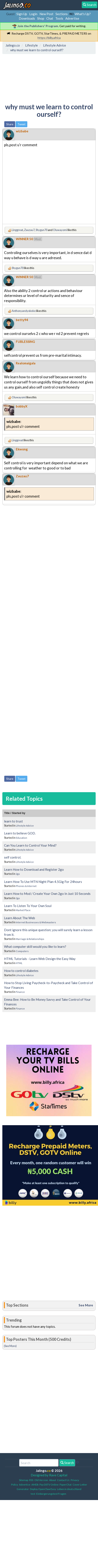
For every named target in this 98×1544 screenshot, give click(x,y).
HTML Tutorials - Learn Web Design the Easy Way (40, 959)
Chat (49, 18)
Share (9, 124)
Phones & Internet (26, 886)
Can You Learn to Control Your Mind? (30, 845)
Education (21, 837)
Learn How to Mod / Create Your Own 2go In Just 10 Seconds (47, 893)
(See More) (10, 1346)
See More (86, 1305)
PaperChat (66, 1484)
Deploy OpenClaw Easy (43, 1489)
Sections (62, 14)
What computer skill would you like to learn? (35, 946)
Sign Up (21, 14)
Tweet (21, 124)
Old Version (41, 1480)
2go (18, 873)
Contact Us (63, 1480)
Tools (59, 18)
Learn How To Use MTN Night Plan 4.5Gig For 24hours (43, 882)
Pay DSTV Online (49, 1484)
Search (67, 1463)
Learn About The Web (19, 918)
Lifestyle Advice (25, 825)
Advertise (72, 18)
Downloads (27, 18)
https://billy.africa (49, 37)
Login (33, 14)
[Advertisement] (38, 75)
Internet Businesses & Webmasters (36, 922)
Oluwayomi (60, 230)
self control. (12, 857)
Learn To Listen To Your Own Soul (27, 906)
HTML (19, 963)
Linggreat (17, 230)
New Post (46, 14)
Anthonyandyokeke (24, 311)
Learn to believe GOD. (20, 833)
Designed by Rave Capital (49, 1475)
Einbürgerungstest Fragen (51, 1493)
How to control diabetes (21, 971)
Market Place (23, 910)
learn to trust (13, 821)
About (52, 1480)
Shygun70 (41, 230)
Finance (20, 991)
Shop (40, 18)
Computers (22, 951)
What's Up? (83, 14)
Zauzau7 (29, 230)
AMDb (34, 1484)
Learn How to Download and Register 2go (34, 869)
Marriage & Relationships (30, 939)
